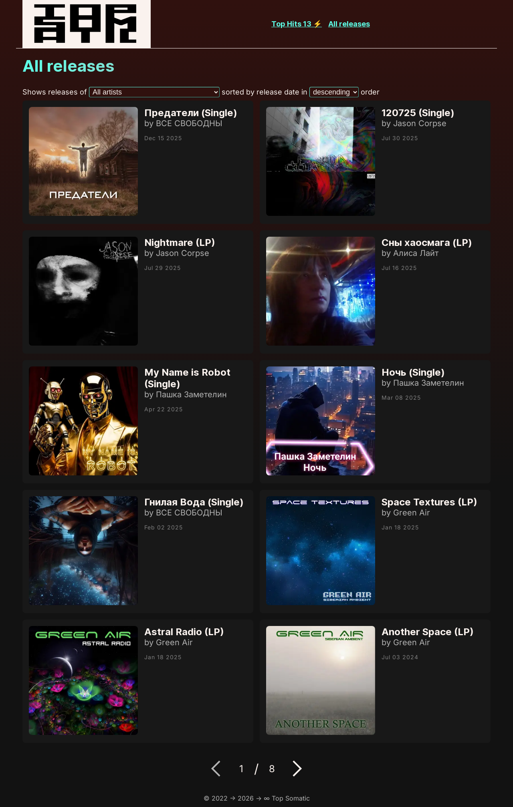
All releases (349, 24)
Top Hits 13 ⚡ (296, 24)
